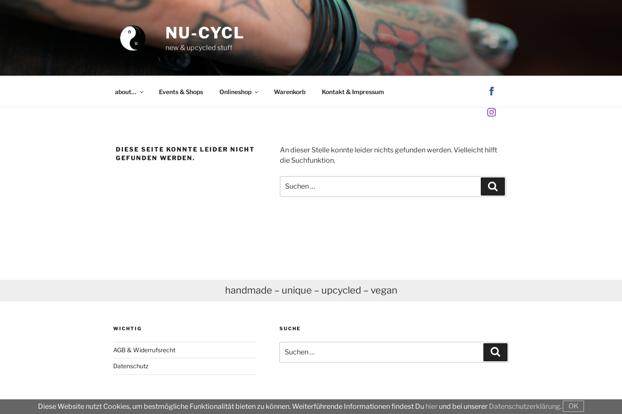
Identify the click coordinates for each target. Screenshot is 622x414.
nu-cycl (205, 32)
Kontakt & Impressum (353, 91)
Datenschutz (131, 366)
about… (130, 91)
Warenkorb (289, 91)
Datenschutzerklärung (524, 406)
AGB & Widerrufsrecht (144, 350)
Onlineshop (239, 91)
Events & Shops (181, 91)
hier (431, 406)
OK (573, 406)
